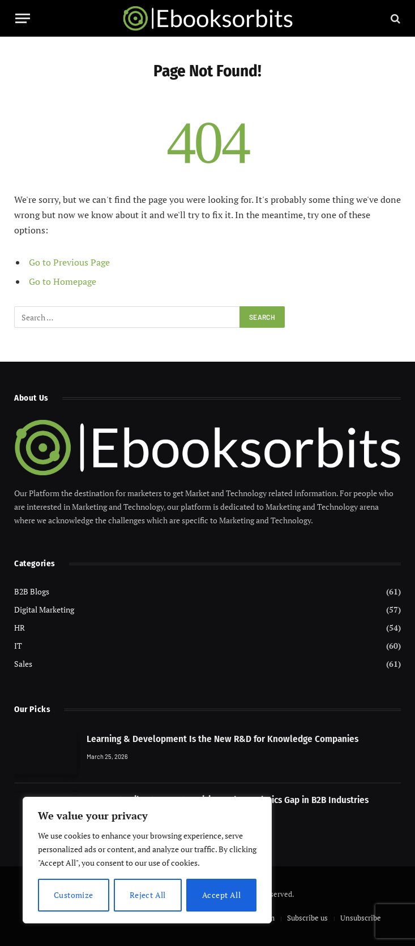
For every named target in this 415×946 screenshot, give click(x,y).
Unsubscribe (360, 918)
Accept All (221, 894)
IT (18, 645)
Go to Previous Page (69, 262)
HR (19, 627)
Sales (23, 663)
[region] (147, 860)
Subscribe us (307, 918)
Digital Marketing (44, 609)
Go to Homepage (62, 281)
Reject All (148, 894)
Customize (73, 894)
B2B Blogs (31, 591)
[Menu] (22, 18)
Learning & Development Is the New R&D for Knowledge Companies (222, 739)
